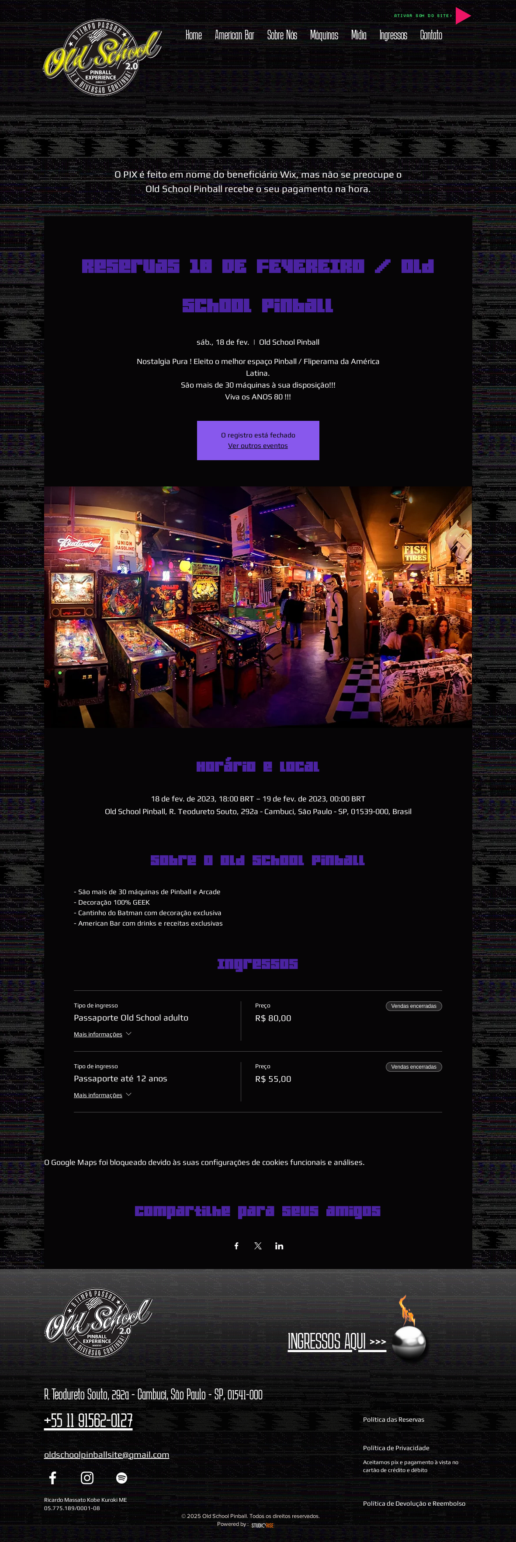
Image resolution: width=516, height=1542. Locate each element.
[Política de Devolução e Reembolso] (416, 1503)
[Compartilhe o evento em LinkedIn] (279, 1245)
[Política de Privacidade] (416, 1448)
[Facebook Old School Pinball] (52, 1477)
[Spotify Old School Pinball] (121, 1477)
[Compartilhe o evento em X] (258, 1245)
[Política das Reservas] (416, 1420)
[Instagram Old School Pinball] (87, 1477)
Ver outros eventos (258, 445)
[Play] (463, 15)
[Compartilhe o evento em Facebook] (236, 1245)
